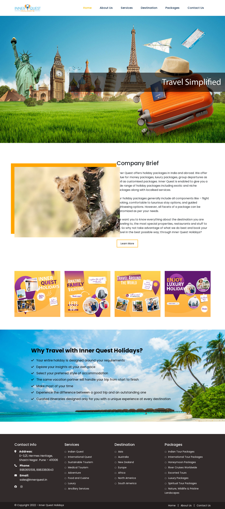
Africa (121, 472)
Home (87, 8)
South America (127, 483)
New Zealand (126, 462)
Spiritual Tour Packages (182, 483)
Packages (172, 8)
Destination (149, 8)
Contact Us (196, 8)
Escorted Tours (177, 472)
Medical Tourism (78, 467)
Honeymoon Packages (182, 462)
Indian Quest (76, 451)
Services (127, 8)
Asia (120, 451)
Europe (122, 467)
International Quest (80, 457)
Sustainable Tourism (80, 462)
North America (127, 478)
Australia (123, 457)
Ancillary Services (78, 488)
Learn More (127, 243)
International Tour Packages (185, 457)
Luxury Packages (178, 478)
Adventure (74, 472)
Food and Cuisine (78, 478)
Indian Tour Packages (181, 451)
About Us (106, 8)
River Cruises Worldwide (182, 467)
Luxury (72, 483)
